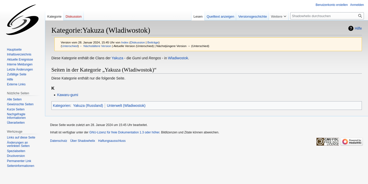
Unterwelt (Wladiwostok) (126, 105)
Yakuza (117, 58)
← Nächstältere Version (95, 46)
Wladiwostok (178, 58)
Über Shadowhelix (82, 141)
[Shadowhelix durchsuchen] (327, 15)
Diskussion (137, 42)
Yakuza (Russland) (88, 105)
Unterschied (70, 46)
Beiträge (153, 42)
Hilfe (358, 28)
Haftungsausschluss (111, 141)
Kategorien (61, 105)
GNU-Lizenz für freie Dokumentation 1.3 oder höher (124, 132)
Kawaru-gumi (67, 95)
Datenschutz (58, 141)
